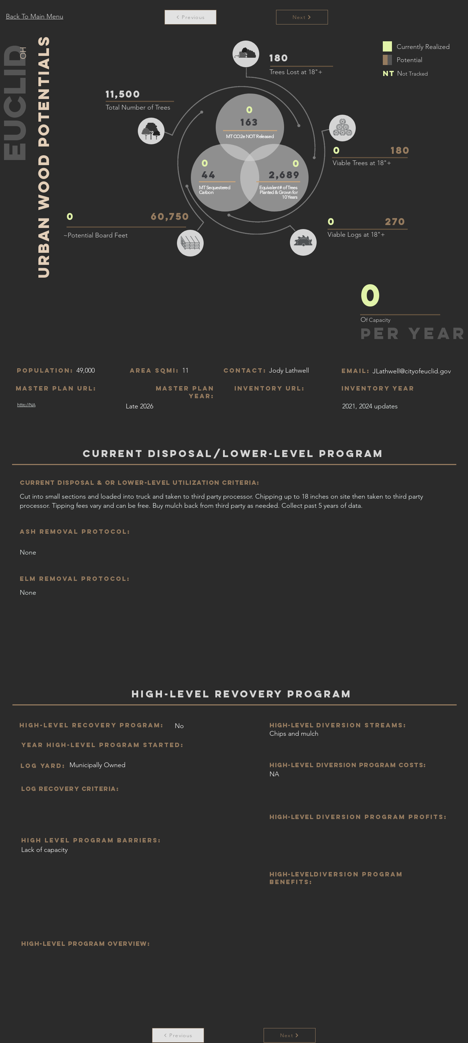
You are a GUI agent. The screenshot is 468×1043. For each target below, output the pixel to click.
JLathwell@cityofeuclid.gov (412, 371)
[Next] (290, 1035)
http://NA (26, 404)
